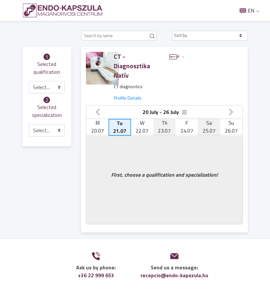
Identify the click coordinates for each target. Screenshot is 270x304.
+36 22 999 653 (96, 275)
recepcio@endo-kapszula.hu (174, 275)
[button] (210, 35)
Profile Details (128, 98)
